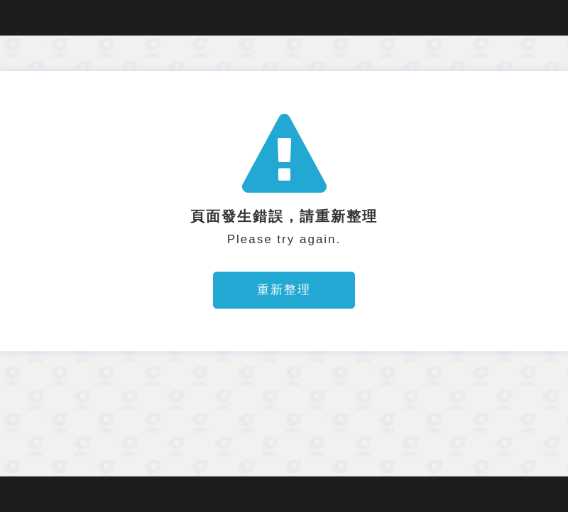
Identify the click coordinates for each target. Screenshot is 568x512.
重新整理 (284, 290)
